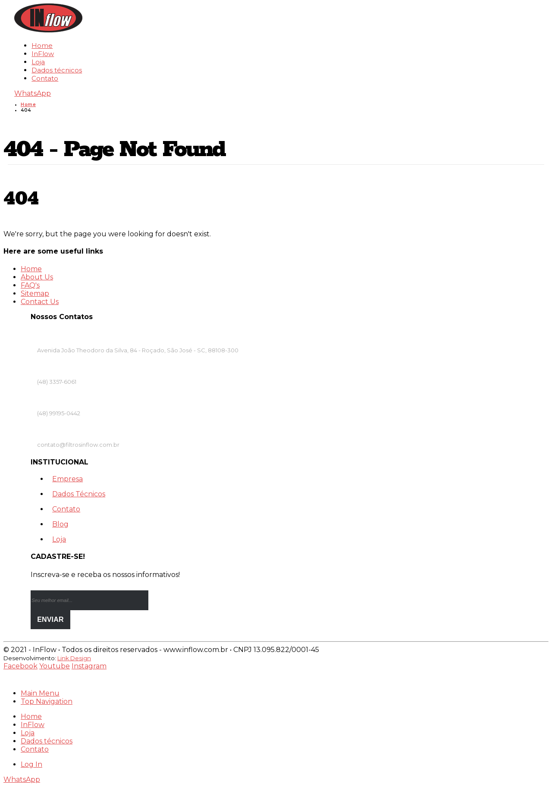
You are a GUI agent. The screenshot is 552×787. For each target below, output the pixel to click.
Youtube (54, 666)
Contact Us (40, 302)
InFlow (42, 54)
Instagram (89, 666)
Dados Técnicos (78, 494)
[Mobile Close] (8, 678)
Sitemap (35, 293)
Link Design (74, 658)
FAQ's (30, 285)
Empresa (67, 479)
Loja (38, 62)
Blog (60, 524)
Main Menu (40, 693)
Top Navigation (46, 701)
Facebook (20, 666)
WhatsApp (32, 93)
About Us (37, 277)
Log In (31, 764)
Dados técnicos (56, 70)
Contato (44, 78)
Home (42, 45)
